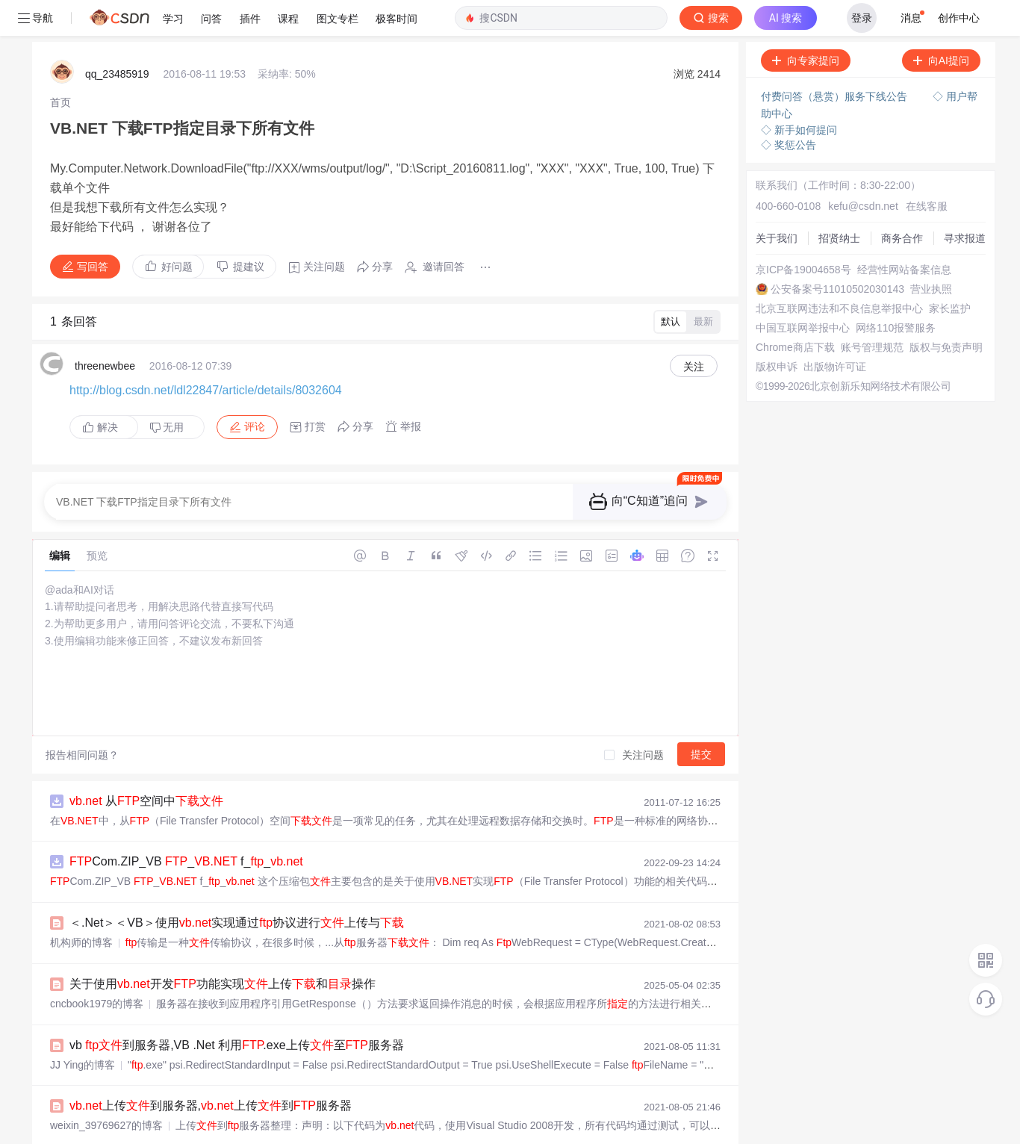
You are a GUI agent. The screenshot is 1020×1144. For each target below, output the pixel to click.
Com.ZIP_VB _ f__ (186, 825)
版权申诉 (776, 331)
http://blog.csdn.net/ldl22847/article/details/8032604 (205, 354)
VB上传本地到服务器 (137, 1131)
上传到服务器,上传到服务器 (210, 1069)
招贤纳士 (839, 202)
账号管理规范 (872, 311)
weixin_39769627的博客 (106, 1089)
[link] (60, 66)
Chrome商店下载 (795, 311)
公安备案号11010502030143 (837, 253)
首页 (60, 66)
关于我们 (776, 202)
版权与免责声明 (946, 311)
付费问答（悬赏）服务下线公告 (835, 60)
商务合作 (902, 202)
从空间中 (146, 765)
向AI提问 (941, 25)
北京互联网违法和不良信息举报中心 (839, 273)
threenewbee (105, 330)
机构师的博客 (81, 907)
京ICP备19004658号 (803, 234)
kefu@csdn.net (863, 170)
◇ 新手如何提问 (799, 94)
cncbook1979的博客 (96, 968)
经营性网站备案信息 (904, 234)
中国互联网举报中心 (803, 292)
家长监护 (950, 273)
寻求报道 (965, 202)
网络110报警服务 (896, 292)
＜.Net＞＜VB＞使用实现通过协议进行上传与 (236, 886)
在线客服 (927, 170)
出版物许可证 (834, 331)
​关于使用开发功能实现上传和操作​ (222, 948)
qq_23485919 (117, 38)
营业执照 (931, 253)
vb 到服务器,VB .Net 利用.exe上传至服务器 (236, 1009)
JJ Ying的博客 (82, 1029)
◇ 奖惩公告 (788, 109)
